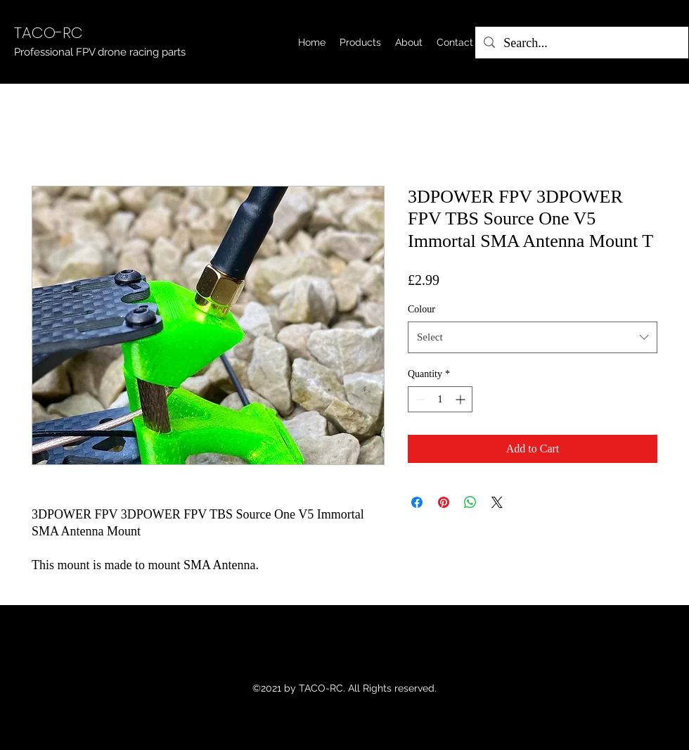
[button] (360, 42)
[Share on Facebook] (416, 502)
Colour (421, 309)
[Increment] (461, 399)
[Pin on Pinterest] (443, 502)
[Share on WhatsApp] (470, 502)
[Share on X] (497, 502)
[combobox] (532, 337)
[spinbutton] (440, 399)
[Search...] (581, 44)
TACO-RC (48, 33)
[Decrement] (418, 399)
